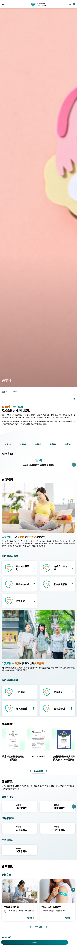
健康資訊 (68, 444)
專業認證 (38, 444)
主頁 (3, 391)
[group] (19, 806)
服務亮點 (8, 444)
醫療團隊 (53, 444)
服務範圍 (23, 444)
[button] (74, 444)
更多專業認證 (38, 771)
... (8, 391)
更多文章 (38, 927)
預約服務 (34, 942)
